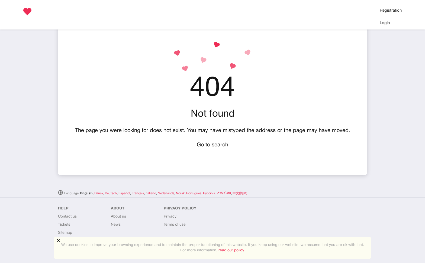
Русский (209, 193)
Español (124, 193)
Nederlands (166, 193)
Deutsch (111, 193)
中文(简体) (240, 193)
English (86, 193)
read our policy (231, 250)
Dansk (98, 193)
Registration (391, 10)
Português (193, 193)
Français (138, 193)
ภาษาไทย (224, 193)
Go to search (212, 145)
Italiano (151, 193)
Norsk (180, 193)
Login (385, 23)
